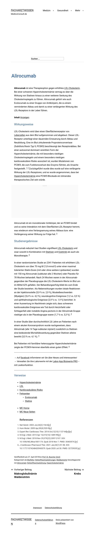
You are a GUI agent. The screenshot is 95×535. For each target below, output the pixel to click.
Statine (28, 401)
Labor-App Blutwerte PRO (65, 361)
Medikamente (61, 460)
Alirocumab (21, 463)
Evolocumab (31, 397)
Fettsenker (25, 393)
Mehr (77, 10)
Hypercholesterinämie (24, 176)
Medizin (46, 10)
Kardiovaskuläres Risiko (31, 390)
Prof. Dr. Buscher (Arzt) (51, 457)
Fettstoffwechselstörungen (45, 460)
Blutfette (30, 460)
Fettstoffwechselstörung (36, 463)
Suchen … (35, 59)
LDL (21, 386)
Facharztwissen (22, 10)
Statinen (50, 252)
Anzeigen (24, 117)
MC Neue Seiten (27, 411)
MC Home (24, 408)
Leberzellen (19, 135)
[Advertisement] (47, 35)
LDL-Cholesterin (72, 88)
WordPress (60, 523)
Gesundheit (62, 10)
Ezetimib (63, 252)
